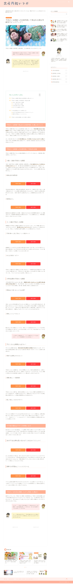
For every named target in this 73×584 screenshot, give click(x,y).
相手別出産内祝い (8, 17)
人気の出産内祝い (59, 70)
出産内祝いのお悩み (59, 73)
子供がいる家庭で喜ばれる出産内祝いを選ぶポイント (23, 98)
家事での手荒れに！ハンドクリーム (19, 114)
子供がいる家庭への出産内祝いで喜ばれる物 (21, 100)
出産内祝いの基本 (59, 76)
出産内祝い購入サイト (59, 79)
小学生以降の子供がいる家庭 (18, 105)
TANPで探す (18, 184)
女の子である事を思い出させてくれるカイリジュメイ (23, 112)
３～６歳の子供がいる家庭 (18, 104)
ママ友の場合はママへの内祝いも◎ (19, 110)
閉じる (39, 95)
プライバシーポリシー (62, 1)
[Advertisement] (25, 80)
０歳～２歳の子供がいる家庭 (18, 102)
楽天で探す (33, 184)
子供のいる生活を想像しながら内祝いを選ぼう (21, 117)
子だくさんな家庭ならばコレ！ (19, 107)
